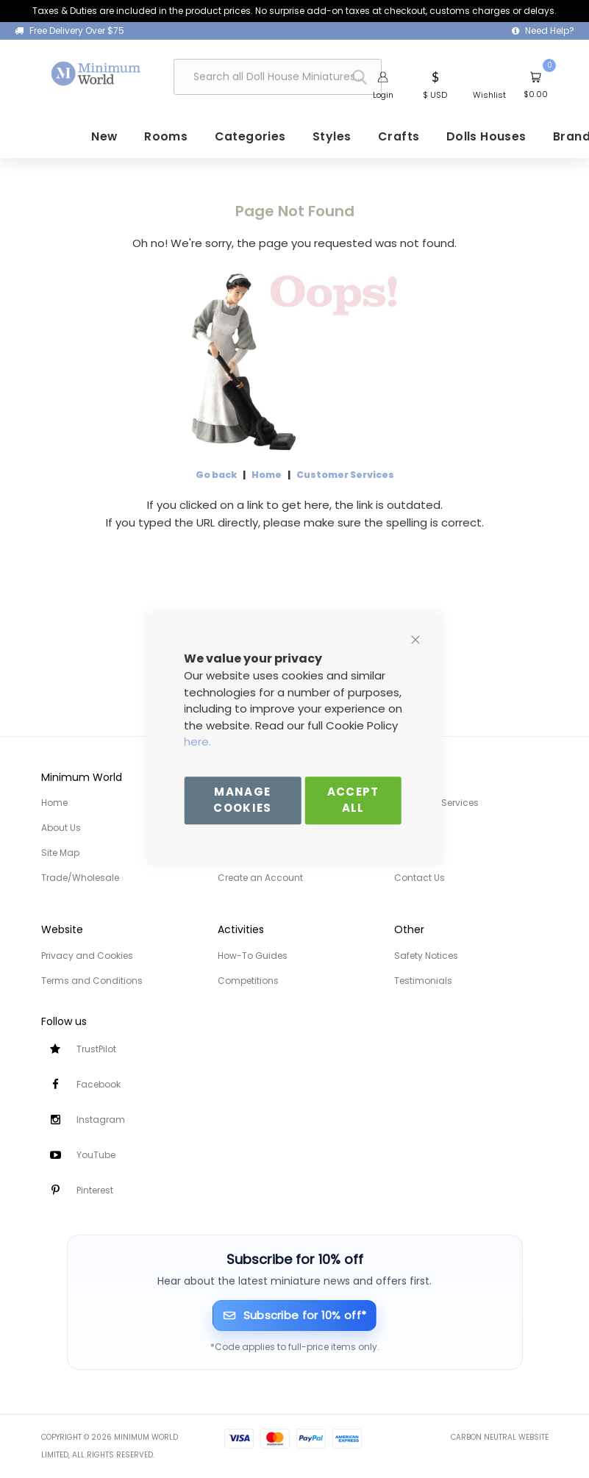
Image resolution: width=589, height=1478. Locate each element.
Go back (216, 474)
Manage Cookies (242, 800)
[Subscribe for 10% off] (294, 1316)
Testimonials (423, 980)
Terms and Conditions (92, 980)
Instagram (100, 1119)
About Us (61, 827)
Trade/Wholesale (80, 877)
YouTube (95, 1155)
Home (266, 474)
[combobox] (278, 78)
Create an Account (260, 877)
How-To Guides (253, 955)
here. (197, 741)
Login (383, 95)
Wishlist (489, 95)
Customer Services (345, 474)
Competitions (248, 980)
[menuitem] (134, 136)
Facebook (98, 1084)
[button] (435, 84)
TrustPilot (96, 1049)
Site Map (60, 852)
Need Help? (549, 30)
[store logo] (96, 73)
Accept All (353, 800)
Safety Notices (426, 955)
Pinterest (94, 1190)
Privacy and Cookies (87, 955)
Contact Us (419, 877)
